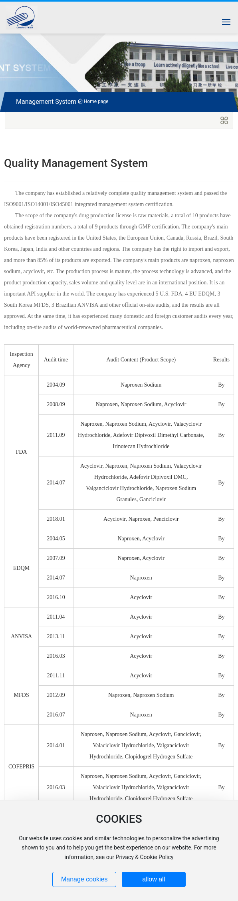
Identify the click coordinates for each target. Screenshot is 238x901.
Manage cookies (84, 879)
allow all (153, 879)
